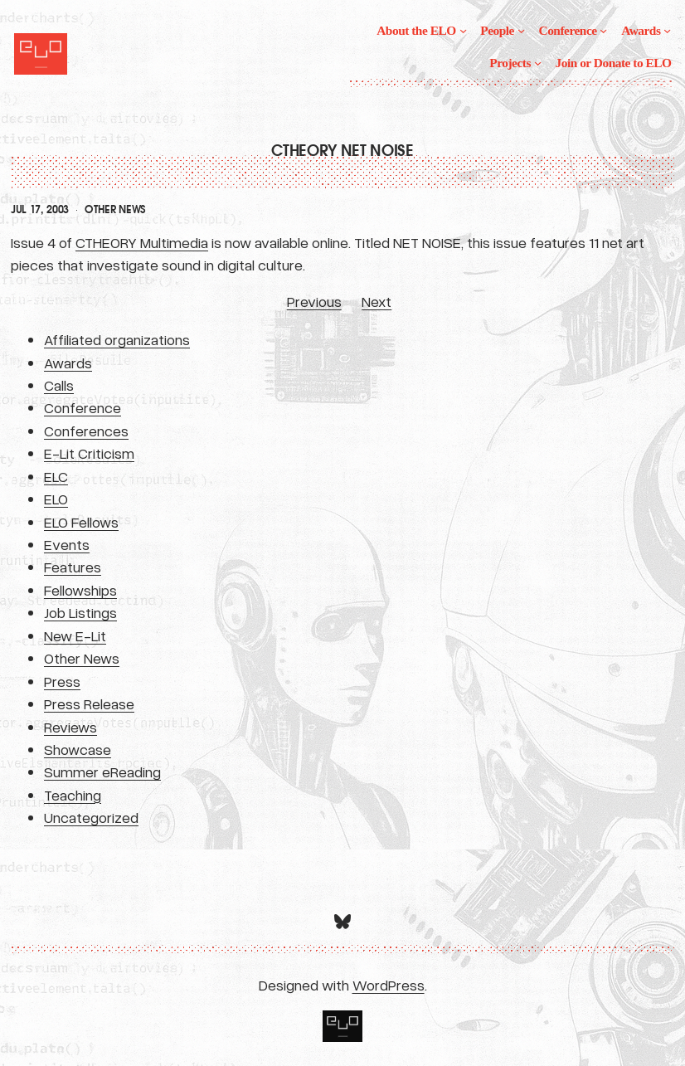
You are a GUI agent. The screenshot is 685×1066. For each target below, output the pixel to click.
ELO (56, 498)
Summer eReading (102, 771)
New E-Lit (75, 635)
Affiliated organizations (117, 339)
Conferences (86, 430)
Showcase (77, 749)
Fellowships (80, 590)
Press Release (89, 703)
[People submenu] (521, 30)
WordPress (388, 985)
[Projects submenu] (538, 62)
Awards (68, 362)
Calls (59, 385)
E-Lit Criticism (89, 453)
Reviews (70, 727)
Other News (115, 210)
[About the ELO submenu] (463, 30)
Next (376, 301)
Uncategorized (91, 817)
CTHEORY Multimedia (141, 242)
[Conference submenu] (603, 30)
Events (67, 544)
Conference (82, 407)
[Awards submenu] (667, 30)
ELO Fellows (81, 522)
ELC (56, 476)
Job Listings (80, 612)
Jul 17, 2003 (40, 210)
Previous (314, 301)
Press (62, 681)
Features (72, 566)
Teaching (72, 795)
